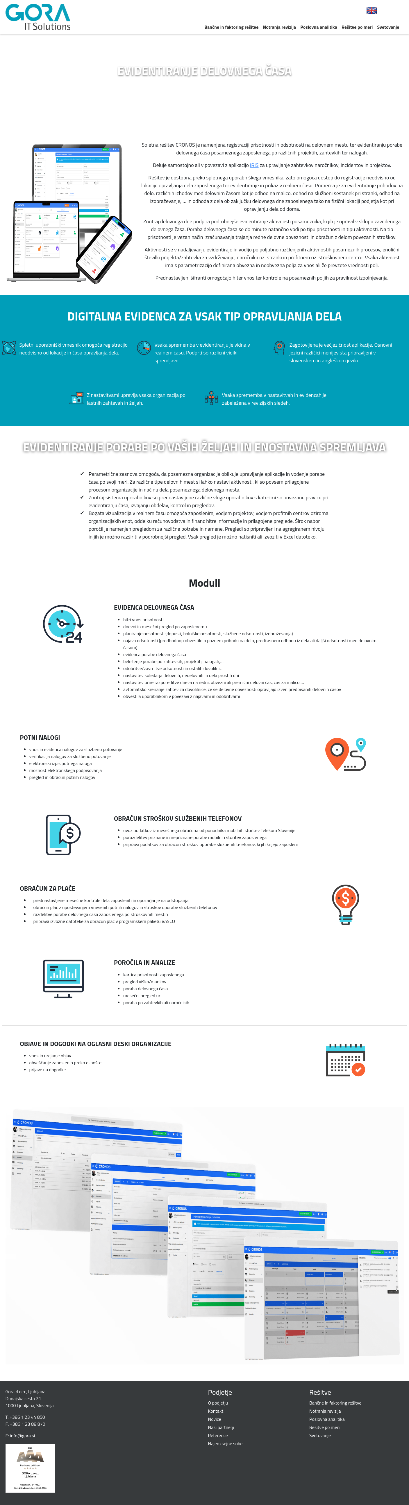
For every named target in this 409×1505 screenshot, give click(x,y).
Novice (214, 1419)
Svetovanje (388, 27)
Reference (218, 1435)
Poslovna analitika (318, 27)
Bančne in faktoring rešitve (231, 27)
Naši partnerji (221, 1427)
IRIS (254, 165)
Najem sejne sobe (225, 1443)
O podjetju (218, 1402)
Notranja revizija (279, 27)
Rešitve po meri (357, 27)
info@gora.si (22, 1435)
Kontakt (216, 1410)
